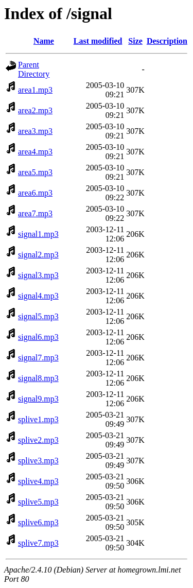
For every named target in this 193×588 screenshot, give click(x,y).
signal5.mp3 (38, 316)
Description (167, 41)
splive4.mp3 (38, 481)
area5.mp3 (35, 172)
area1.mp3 (35, 89)
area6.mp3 (35, 192)
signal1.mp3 (38, 234)
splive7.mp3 (38, 543)
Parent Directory (33, 69)
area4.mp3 (35, 151)
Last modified (98, 41)
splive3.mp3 (38, 460)
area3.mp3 (35, 131)
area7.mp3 (35, 213)
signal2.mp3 (38, 254)
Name (43, 41)
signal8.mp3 (38, 378)
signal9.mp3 (38, 398)
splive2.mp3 (38, 440)
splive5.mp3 (38, 501)
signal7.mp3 (38, 357)
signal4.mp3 (38, 295)
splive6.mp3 (38, 522)
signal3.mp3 (38, 275)
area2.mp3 (35, 110)
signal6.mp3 (38, 337)
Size (135, 41)
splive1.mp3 (38, 419)
